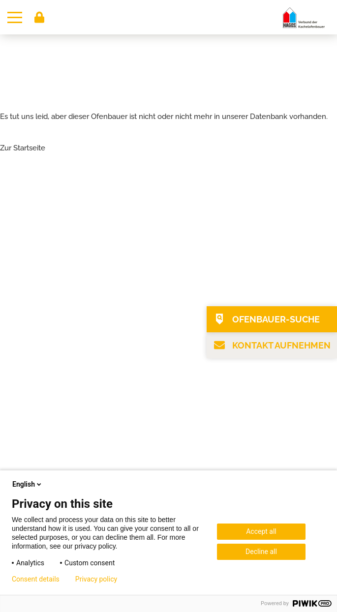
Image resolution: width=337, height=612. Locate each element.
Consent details (36, 579)
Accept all (261, 531)
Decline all (261, 551)
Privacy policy (96, 579)
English (27, 484)
